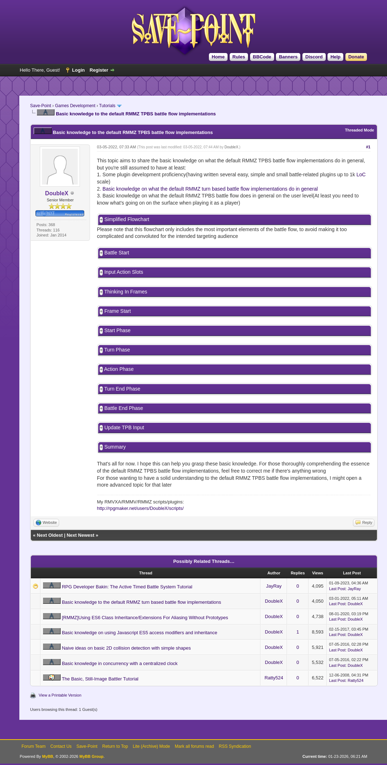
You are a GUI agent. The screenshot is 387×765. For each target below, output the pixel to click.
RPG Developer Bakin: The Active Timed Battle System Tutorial (127, 591)
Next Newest (80, 539)
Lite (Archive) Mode (151, 750)
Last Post (337, 593)
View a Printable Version (60, 699)
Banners (288, 56)
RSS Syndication (235, 750)
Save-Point (40, 105)
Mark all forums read (194, 750)
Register (99, 70)
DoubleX (231, 147)
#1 (368, 147)
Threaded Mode (359, 130)
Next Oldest (50, 539)
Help (335, 56)
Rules (239, 56)
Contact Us (60, 750)
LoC (361, 174)
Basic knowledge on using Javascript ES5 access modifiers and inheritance (140, 637)
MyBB (47, 761)
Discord (313, 56)
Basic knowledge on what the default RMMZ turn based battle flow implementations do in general (210, 189)
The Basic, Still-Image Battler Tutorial (100, 683)
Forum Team (34, 750)
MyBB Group (91, 761)
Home (218, 56)
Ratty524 (273, 682)
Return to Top (115, 750)
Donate (356, 56)
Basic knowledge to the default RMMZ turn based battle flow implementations (141, 606)
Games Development (75, 105)
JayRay (273, 590)
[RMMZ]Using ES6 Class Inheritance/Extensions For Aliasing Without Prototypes (145, 622)
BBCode (262, 56)
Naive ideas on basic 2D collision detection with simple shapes (126, 652)
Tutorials (107, 105)
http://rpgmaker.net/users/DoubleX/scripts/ (140, 512)
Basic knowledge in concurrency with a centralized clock (120, 667)
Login (78, 70)
